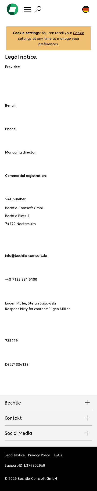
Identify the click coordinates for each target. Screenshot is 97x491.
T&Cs (57, 454)
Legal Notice (15, 454)
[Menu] (27, 9)
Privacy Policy (39, 454)
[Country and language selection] (85, 9)
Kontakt (48, 418)
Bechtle (48, 402)
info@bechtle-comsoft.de (26, 255)
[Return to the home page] (13, 9)
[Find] (38, 9)
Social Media (48, 433)
